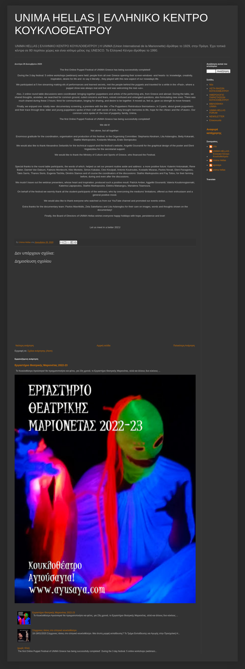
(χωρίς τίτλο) (23, 648)
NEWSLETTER (216, 116)
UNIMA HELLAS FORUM (217, 111)
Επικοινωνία (215, 120)
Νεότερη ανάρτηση (25, 345)
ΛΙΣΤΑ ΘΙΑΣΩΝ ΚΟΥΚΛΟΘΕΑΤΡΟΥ (219, 89)
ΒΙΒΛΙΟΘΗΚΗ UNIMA (216, 105)
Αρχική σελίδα (103, 345)
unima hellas (219, 170)
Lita (214, 146)
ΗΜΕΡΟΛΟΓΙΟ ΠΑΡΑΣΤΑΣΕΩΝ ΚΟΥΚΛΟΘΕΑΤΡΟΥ (219, 98)
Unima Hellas (219, 160)
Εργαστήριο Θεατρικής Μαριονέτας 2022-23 (41, 365)
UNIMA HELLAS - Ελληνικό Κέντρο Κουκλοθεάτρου (221, 154)
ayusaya (217, 165)
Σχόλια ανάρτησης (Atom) (40, 351)
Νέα (211, 84)
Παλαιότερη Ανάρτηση (184, 345)
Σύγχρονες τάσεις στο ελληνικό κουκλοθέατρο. (54, 630)
